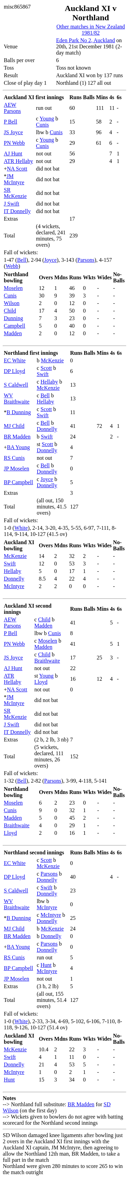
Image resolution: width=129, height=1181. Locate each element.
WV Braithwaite (17, 399)
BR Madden (17, 437)
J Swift (11, 204)
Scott (46, 368)
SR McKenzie (15, 193)
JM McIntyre (14, 179)
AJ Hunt (13, 153)
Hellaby (49, 382)
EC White (14, 360)
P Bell (10, 122)
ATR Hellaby (18, 161)
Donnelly (47, 429)
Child (10, 311)
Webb (12, 266)
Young (47, 118)
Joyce (50, 260)
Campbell (14, 326)
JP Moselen (16, 468)
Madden (13, 333)
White (21, 528)
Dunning (13, 318)
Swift (43, 374)
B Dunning (19, 412)
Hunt (46, 965)
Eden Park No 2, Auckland (85, 40)
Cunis (42, 125)
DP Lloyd (14, 371)
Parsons (86, 260)
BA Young (18, 447)
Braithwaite (47, 661)
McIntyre (14, 586)
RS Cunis (14, 458)
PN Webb (14, 143)
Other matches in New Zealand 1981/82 (90, 30)
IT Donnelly (17, 211)
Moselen (13, 288)
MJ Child (14, 426)
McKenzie (52, 360)
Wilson (12, 303)
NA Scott (17, 169)
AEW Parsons (12, 108)
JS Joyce (13, 132)
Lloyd (40, 682)
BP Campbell (18, 482)
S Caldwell (16, 385)
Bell (21, 260)
